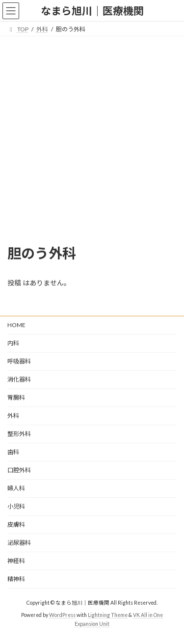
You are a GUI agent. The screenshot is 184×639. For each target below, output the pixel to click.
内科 (13, 343)
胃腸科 (16, 397)
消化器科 (19, 379)
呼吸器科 (19, 361)
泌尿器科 (19, 542)
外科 (13, 415)
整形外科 (19, 433)
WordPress (62, 615)
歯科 (13, 452)
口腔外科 (19, 470)
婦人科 (16, 488)
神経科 (16, 560)
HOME (16, 325)
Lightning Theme (108, 615)
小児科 (16, 506)
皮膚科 (16, 524)
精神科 (16, 579)
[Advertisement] (92, 133)
